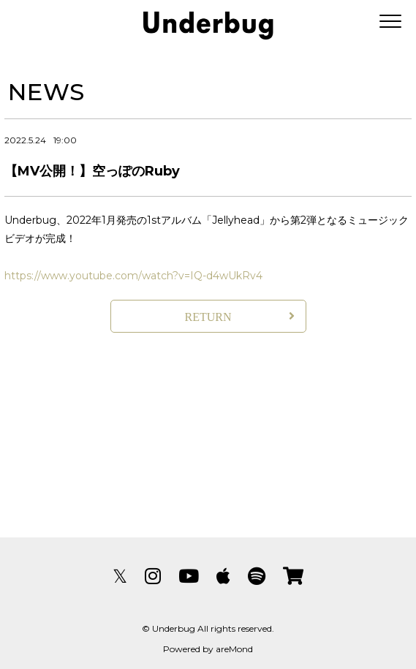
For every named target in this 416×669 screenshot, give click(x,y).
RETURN (208, 317)
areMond (234, 648)
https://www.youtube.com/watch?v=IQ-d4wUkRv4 (133, 275)
